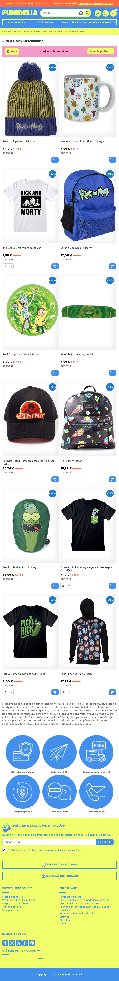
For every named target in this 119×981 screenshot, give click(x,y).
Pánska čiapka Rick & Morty (19, 141)
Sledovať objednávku (59, 876)
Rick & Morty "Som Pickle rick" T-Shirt (24, 673)
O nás (63, 923)
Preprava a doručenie (15, 903)
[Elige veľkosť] (8, 266)
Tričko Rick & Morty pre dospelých (22, 247)
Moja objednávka (12, 896)
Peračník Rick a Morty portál (76, 354)
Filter (14, 51)
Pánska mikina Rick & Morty (76, 673)
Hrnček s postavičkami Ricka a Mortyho (82, 141)
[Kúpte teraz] (55, 160)
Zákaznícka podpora (59, 865)
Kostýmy (44, 22)
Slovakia (65, 920)
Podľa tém (15, 22)
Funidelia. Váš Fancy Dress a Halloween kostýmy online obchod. (20, 12)
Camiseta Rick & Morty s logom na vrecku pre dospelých (86, 569)
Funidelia (6, 31)
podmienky (69, 850)
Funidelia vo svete (70, 896)
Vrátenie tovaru (11, 906)
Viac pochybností (12, 910)
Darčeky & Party (101, 22)
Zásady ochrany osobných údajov (80, 903)
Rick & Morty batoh (71, 460)
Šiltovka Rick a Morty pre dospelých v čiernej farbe (28, 462)
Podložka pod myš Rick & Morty (21, 354)
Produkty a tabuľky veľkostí (18, 899)
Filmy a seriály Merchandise (42, 31)
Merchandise (20, 31)
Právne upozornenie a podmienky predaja (84, 899)
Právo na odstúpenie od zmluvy (78, 913)
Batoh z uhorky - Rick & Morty (19, 567)
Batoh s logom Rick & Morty (76, 247)
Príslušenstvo (72, 22)
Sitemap (64, 916)
